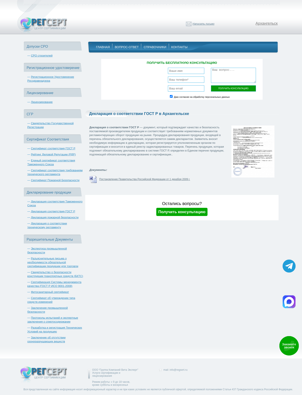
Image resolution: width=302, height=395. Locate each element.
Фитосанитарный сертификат (50, 292)
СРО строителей (42, 55)
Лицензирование (42, 102)
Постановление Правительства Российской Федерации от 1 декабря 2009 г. (144, 179)
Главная (103, 47)
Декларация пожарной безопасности (55, 217)
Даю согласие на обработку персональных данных (202, 97)
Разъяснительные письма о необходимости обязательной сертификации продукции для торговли (52, 262)
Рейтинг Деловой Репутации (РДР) (53, 154)
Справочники (155, 47)
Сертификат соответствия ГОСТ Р (53, 148)
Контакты (179, 47)
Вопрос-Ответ (127, 47)
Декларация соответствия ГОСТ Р (53, 211)
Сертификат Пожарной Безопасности (55, 180)
